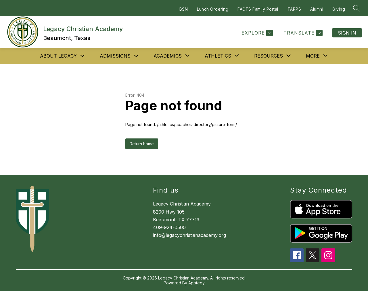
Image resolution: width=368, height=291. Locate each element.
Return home (142, 143)
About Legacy (58, 56)
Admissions (115, 56)
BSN (183, 9)
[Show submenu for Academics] (168, 55)
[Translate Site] (302, 33)
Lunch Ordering (212, 9)
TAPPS (294, 9)
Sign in (347, 33)
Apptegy (196, 282)
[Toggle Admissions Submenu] (136, 56)
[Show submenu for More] (313, 55)
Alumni (316, 9)
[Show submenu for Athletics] (218, 55)
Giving (338, 9)
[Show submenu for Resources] (268, 55)
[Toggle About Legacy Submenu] (82, 56)
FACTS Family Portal (257, 9)
